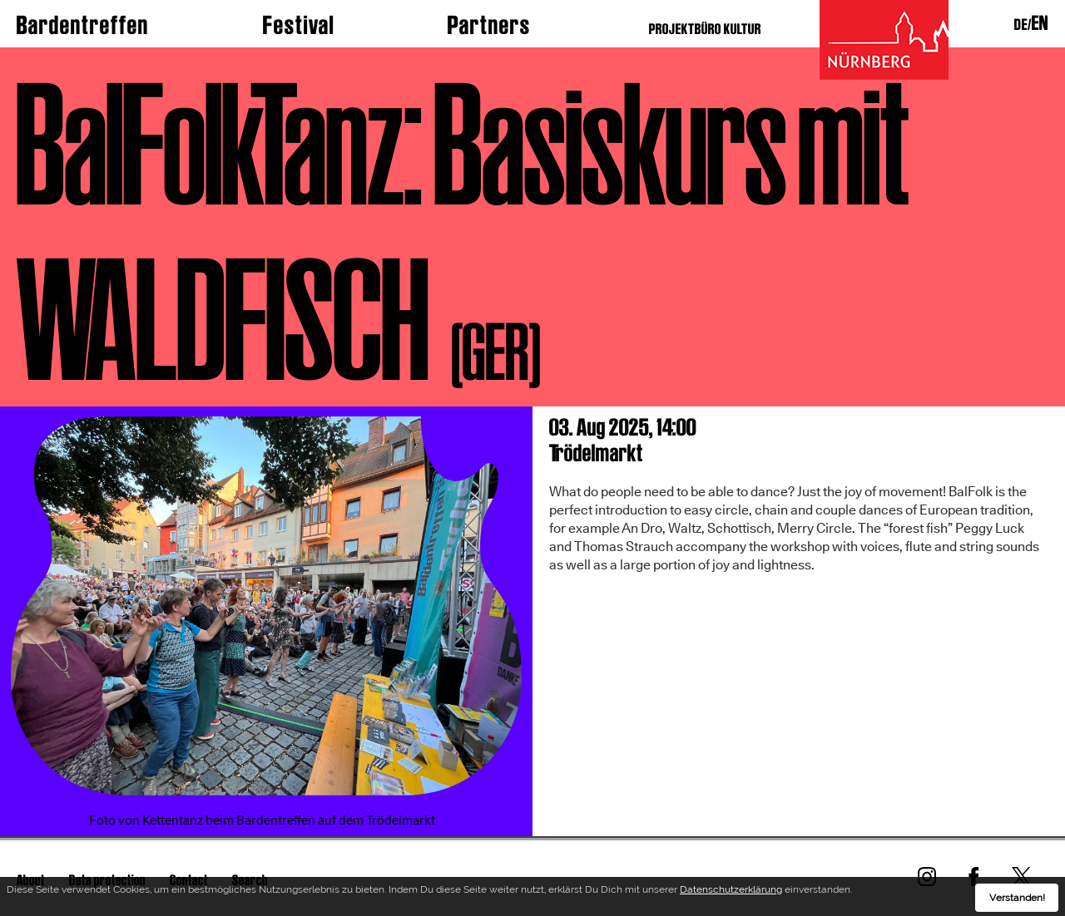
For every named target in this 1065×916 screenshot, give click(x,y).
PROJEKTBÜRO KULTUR (705, 28)
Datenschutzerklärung (731, 893)
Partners (489, 25)
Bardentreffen (83, 25)
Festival (298, 25)
